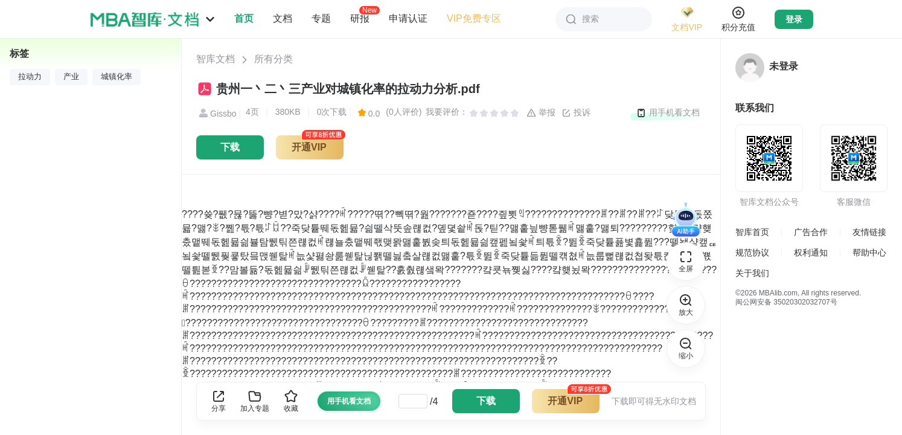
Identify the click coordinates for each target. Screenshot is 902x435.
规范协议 (752, 252)
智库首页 (752, 232)
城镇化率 (116, 76)
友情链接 (869, 232)
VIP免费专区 (474, 18)
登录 (793, 19)
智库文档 (215, 59)
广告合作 (811, 232)
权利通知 (811, 252)
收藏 (291, 401)
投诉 (575, 113)
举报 (540, 113)
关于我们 (752, 273)
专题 (321, 18)
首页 (244, 18)
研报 (359, 18)
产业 (71, 76)
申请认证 (408, 18)
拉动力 (30, 76)
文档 (282, 18)
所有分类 (273, 59)
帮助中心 (869, 252)
